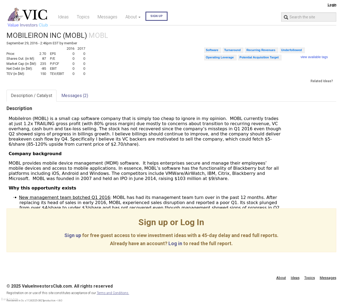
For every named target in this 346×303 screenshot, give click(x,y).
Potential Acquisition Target (259, 57)
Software (212, 50)
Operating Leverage (220, 57)
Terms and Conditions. (113, 293)
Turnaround (232, 50)
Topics (83, 16)
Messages (107, 16)
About (281, 278)
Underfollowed (291, 50)
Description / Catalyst (31, 95)
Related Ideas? (322, 81)
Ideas (63, 16)
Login (332, 5)
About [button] (133, 16)
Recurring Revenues (261, 50)
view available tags (314, 57)
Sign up (156, 16)
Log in (175, 243)
